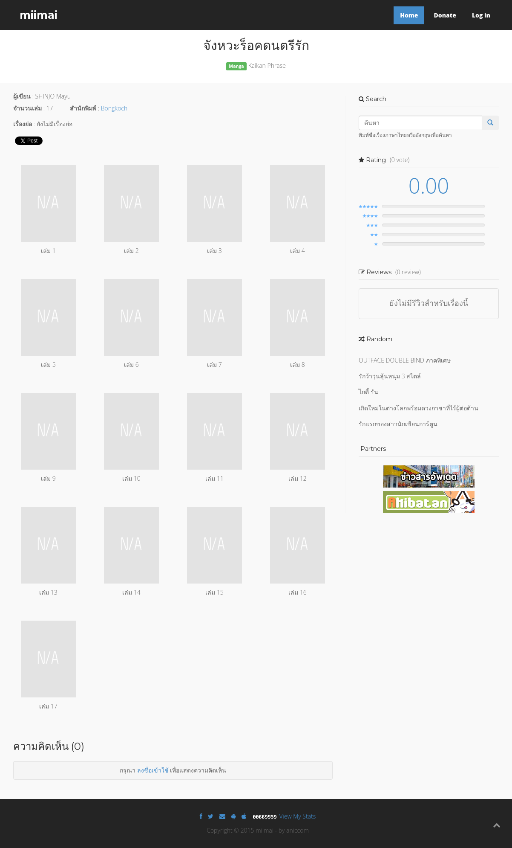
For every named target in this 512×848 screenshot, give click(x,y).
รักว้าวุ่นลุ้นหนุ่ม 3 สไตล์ (390, 376)
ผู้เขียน (22, 96)
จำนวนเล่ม (27, 108)
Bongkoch (114, 108)
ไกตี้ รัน (368, 392)
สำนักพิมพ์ (83, 108)
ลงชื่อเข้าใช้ (153, 770)
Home (409, 15)
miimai (39, 15)
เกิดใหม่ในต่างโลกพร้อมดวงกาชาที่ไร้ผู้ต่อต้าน (418, 408)
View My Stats (297, 816)
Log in (481, 15)
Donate (445, 15)
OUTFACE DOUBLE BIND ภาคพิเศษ (405, 360)
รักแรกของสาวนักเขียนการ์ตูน (398, 424)
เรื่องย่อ (22, 124)
